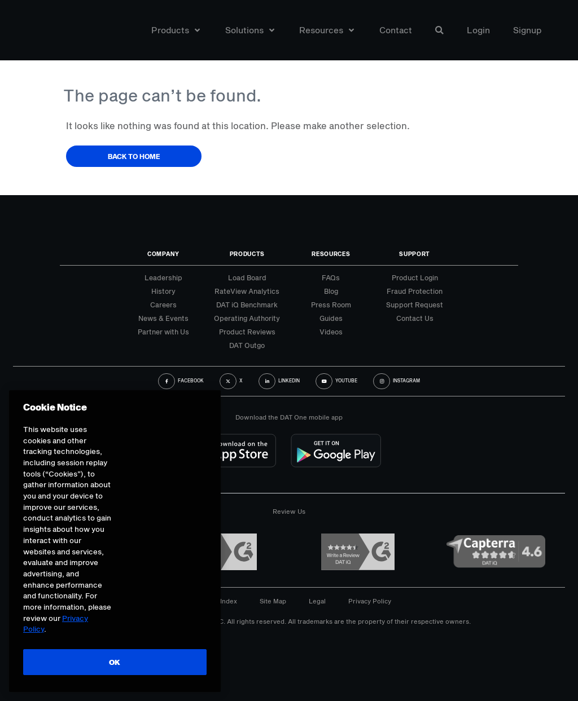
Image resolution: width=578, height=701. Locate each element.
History (163, 291)
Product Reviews (247, 332)
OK (114, 662)
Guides (331, 318)
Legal (317, 601)
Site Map (273, 601)
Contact (395, 30)
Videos (331, 332)
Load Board (247, 277)
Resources (326, 30)
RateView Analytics (246, 291)
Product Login (415, 277)
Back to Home (134, 156)
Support (414, 253)
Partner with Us (163, 332)
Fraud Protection (415, 291)
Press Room (331, 304)
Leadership (163, 277)
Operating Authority (247, 318)
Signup (527, 30)
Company (163, 253)
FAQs (331, 277)
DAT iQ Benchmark (247, 304)
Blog (331, 291)
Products (175, 30)
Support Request (414, 304)
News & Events (163, 318)
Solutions (249, 30)
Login (478, 30)
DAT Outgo (247, 345)
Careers (163, 304)
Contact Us (415, 318)
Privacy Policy (369, 601)
